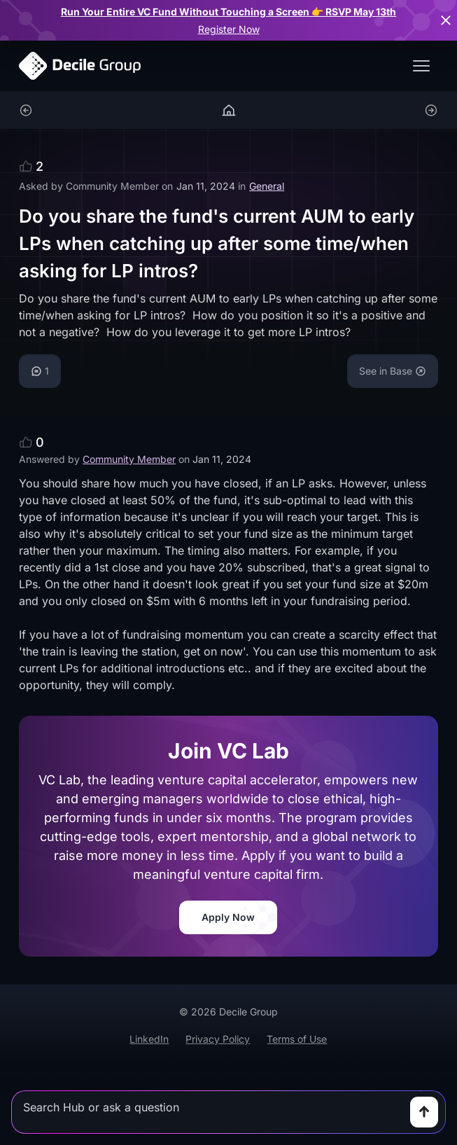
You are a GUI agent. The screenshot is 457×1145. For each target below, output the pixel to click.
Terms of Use (297, 1039)
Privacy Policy (217, 1039)
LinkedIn (149, 1039)
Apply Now (228, 917)
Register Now (229, 29)
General (266, 186)
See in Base (392, 371)
